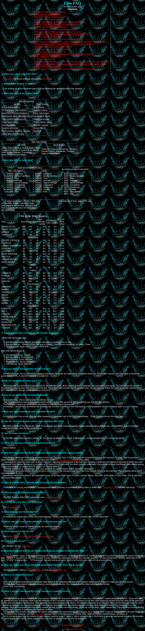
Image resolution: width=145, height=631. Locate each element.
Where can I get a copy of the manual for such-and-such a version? (63, 54)
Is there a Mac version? (44, 59)
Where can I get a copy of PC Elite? (50, 12)
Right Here (7, 79)
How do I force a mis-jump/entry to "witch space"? (56, 24)
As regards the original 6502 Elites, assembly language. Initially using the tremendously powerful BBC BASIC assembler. (55, 517)
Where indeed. (8, 448)
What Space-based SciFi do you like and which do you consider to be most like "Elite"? (72, 61)
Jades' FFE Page (110, 487)
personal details (14, 507)
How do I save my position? (46, 37)
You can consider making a (14, 570)
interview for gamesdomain (67, 460)
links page (46, 79)
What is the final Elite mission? (47, 66)
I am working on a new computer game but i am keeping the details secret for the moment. (41, 89)
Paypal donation (34, 570)
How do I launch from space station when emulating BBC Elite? (62, 34)
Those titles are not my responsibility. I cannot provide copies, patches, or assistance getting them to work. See (52, 487)
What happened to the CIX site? (48, 57)
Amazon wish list (59, 570)
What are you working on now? (48, 14)
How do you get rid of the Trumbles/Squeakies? (55, 29)
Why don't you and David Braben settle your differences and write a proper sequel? (70, 42)
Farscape (7, 556)
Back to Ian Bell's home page (72, 629)
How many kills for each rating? (48, 19)
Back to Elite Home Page (73, 625)
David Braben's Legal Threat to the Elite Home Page (30, 536)
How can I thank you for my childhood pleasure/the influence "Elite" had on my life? (70, 64)
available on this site (53, 497)
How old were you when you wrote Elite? (52, 49)
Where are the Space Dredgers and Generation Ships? (58, 39)
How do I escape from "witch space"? (50, 27)
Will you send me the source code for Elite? (53, 47)
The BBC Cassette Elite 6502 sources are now (23, 497)
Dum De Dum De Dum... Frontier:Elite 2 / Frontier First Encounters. (63, 44)
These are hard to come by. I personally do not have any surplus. (30, 526)
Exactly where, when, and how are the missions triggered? (60, 22)
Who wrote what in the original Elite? (50, 17)
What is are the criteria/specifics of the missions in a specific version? (64, 69)
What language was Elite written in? (50, 52)
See (4, 507)
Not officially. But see (11, 546)
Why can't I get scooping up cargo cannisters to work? (58, 32)
